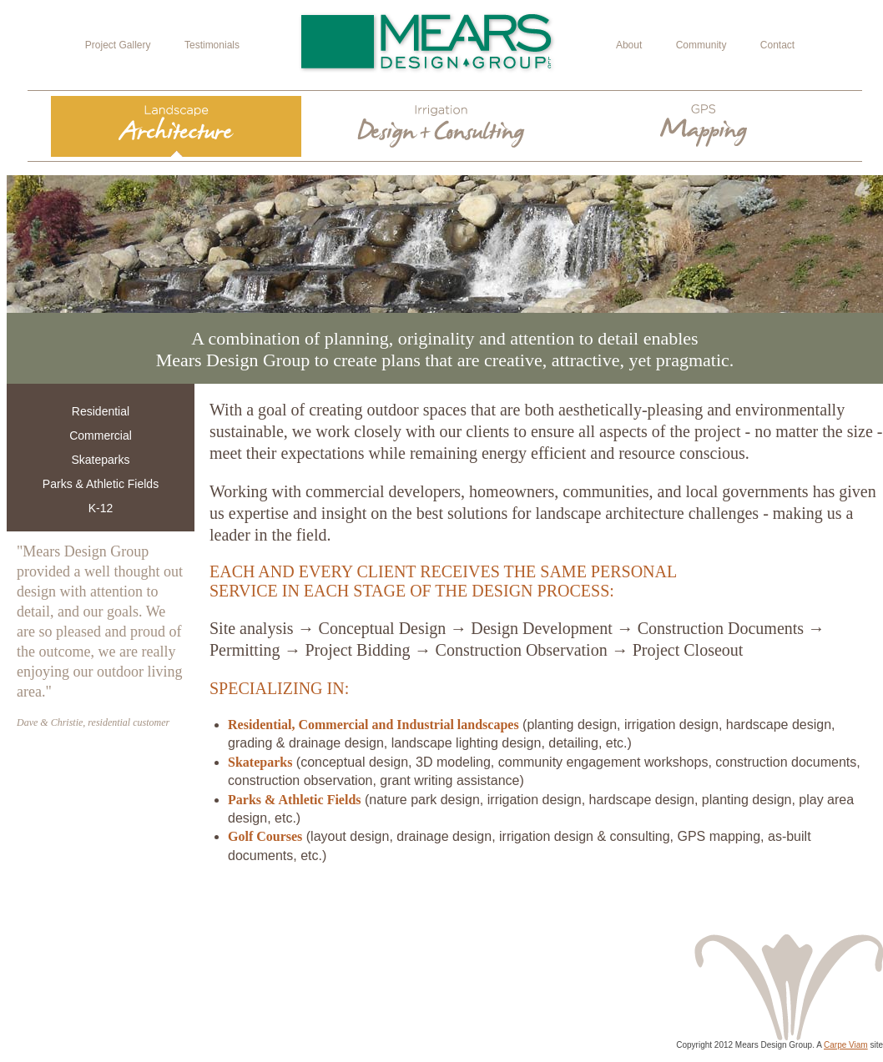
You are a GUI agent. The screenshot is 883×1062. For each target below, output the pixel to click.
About (629, 45)
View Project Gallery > (777, 908)
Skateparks (100, 459)
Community (701, 45)
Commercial (100, 435)
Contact (777, 45)
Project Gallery (118, 45)
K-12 (101, 508)
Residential (100, 411)
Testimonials (212, 45)
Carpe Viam (846, 1044)
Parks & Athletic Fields (101, 484)
